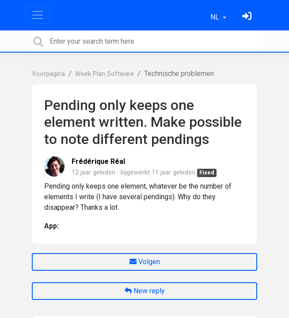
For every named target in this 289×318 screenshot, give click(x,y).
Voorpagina (48, 74)
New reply (145, 291)
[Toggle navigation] (37, 15)
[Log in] (248, 17)
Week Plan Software (104, 74)
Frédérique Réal (98, 161)
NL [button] (215, 17)
